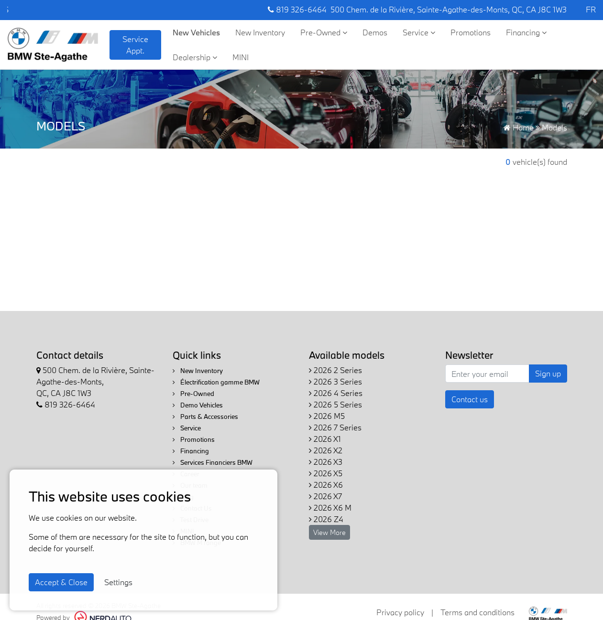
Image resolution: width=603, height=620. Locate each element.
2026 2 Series (335, 370)
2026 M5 (327, 416)
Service (419, 32)
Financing (526, 32)
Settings (118, 582)
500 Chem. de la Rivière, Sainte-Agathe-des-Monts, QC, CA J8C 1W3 (448, 9)
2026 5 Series (335, 404)
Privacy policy (400, 612)
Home (519, 127)
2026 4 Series (335, 393)
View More (329, 532)
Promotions (470, 32)
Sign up (548, 373)
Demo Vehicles (198, 405)
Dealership (195, 57)
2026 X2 (325, 450)
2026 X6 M (330, 507)
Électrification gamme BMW (216, 382)
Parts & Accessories (205, 416)
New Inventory (260, 32)
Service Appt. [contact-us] (135, 44)
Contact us (469, 399)
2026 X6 (326, 485)
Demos (374, 32)
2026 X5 (325, 473)
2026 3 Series (335, 381)
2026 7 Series (335, 427)
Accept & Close (61, 582)
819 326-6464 (297, 9)
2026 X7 (325, 496)
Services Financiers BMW (212, 462)
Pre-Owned (323, 32)
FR (591, 9)
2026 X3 (325, 462)
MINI (240, 57)
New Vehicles (196, 32)
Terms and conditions (477, 612)
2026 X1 (325, 439)
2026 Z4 (326, 519)
